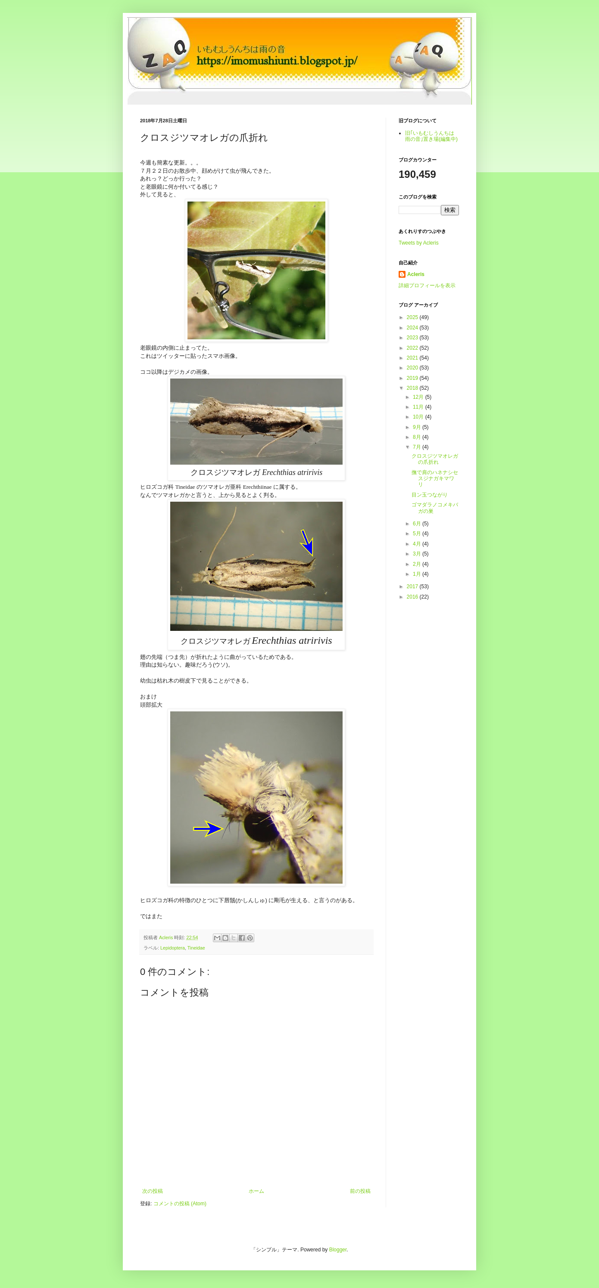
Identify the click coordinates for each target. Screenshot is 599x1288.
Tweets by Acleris (419, 243)
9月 (417, 427)
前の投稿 (360, 1191)
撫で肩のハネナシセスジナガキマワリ (435, 478)
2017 (413, 586)
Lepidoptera (172, 947)
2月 (417, 564)
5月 (417, 534)
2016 (413, 597)
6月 (417, 524)
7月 (417, 447)
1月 (417, 574)
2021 (413, 358)
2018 (413, 388)
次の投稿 (152, 1191)
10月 (419, 417)
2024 (413, 328)
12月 (419, 397)
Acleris (415, 274)
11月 (419, 407)
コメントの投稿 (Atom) (179, 1204)
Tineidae (196, 947)
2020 (413, 368)
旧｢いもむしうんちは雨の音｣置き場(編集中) (431, 136)
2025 (413, 317)
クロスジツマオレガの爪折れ (435, 459)
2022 (413, 348)
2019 (413, 378)
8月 (417, 437)
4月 (417, 544)
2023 (413, 338)
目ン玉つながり (430, 495)
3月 (417, 554)
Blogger (338, 1250)
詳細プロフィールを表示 (427, 285)
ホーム (256, 1191)
